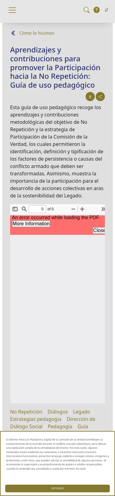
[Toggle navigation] (12, 10)
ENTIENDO (57, 488)
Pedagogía (60, 426)
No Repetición (26, 411)
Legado (81, 411)
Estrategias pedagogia (35, 419)
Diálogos (58, 411)
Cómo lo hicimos (36, 33)
